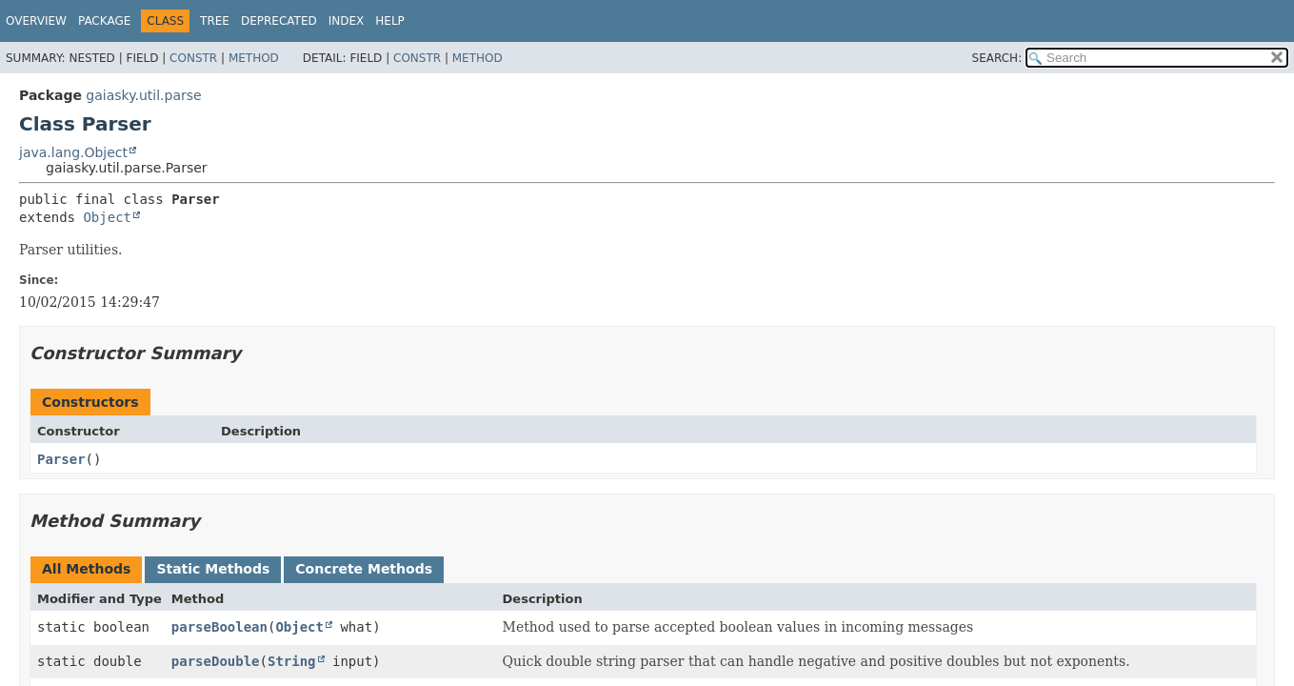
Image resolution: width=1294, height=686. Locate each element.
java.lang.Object (73, 152)
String (292, 661)
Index (346, 21)
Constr (193, 58)
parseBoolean (219, 627)
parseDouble (215, 661)
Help (390, 21)
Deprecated (279, 21)
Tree (214, 21)
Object (107, 217)
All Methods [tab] (86, 568)
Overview (36, 21)
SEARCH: (997, 58)
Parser (61, 459)
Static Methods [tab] (212, 568)
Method (254, 58)
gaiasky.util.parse (143, 95)
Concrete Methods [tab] (363, 568)
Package (104, 21)
